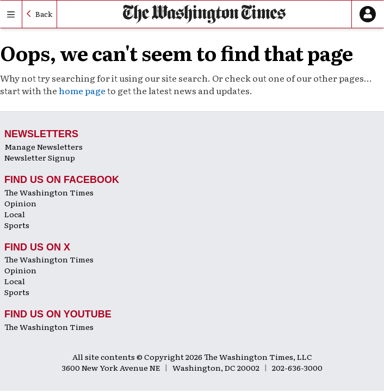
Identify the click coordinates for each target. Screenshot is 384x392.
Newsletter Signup (39, 157)
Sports (16, 224)
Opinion (20, 203)
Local (14, 214)
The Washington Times (49, 192)
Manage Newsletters (43, 146)
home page (82, 90)
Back (43, 14)
